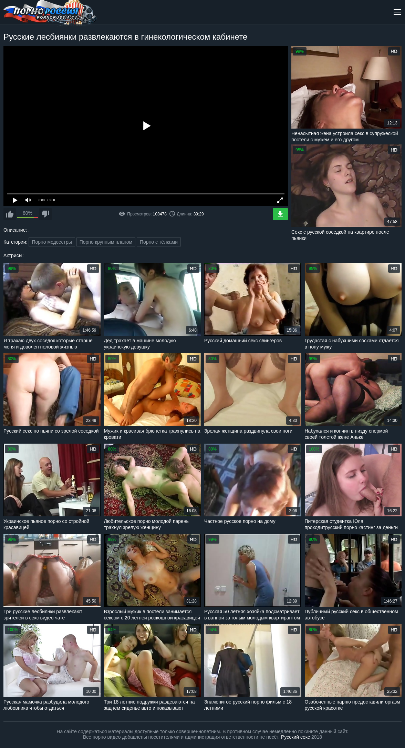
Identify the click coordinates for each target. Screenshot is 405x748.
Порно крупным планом (106, 242)
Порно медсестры (52, 242)
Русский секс (295, 737)
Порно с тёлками (159, 242)
